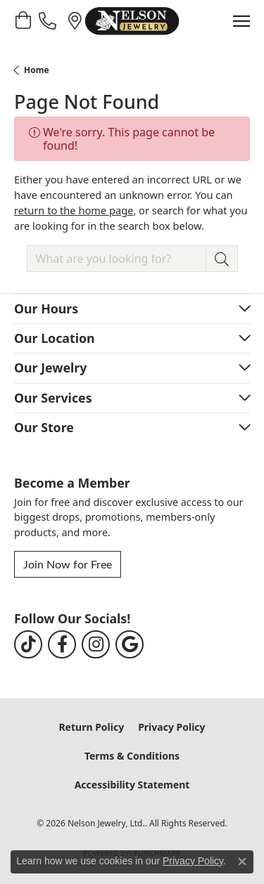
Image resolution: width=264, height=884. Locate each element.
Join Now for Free (67, 564)
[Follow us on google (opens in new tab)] (129, 644)
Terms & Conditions (132, 755)
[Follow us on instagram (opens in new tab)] (96, 644)
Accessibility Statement (132, 784)
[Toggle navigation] (241, 21)
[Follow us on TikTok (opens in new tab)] (28, 644)
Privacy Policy (171, 727)
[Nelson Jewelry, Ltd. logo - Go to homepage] (131, 21)
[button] (23, 20)
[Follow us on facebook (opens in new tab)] (62, 644)
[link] (49, 20)
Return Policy (91, 727)
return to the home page (73, 210)
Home (36, 70)
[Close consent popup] (242, 861)
